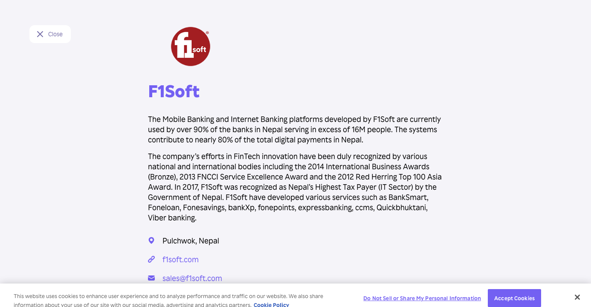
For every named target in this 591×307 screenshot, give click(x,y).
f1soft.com (180, 259)
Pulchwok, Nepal (190, 240)
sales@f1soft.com (192, 278)
